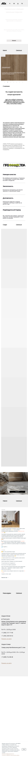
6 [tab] (20, 82)
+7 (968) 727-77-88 (7, 632)
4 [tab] (14, 82)
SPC (4, 691)
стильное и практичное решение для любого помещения (13, 73)
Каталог (5, 686)
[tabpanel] (14, 67)
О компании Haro (19, 701)
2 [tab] (8, 82)
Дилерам (5, 713)
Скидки (4, 699)
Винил (4, 693)
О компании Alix (19, 699)
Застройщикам (7, 715)
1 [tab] (5, 82)
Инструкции (17, 691)
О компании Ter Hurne (20, 704)
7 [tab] (23, 82)
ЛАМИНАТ (6, 67)
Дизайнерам (6, 711)
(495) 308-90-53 (7, 726)
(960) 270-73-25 (7, 728)
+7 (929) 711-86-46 (7, 657)
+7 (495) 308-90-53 (7, 636)
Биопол (4, 695)
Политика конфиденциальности (10, 736)
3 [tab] (11, 82)
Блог (16, 695)
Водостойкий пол (7, 696)
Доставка (17, 688)
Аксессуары (6, 698)
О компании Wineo (19, 703)
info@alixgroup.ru (7, 732)
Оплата (16, 690)
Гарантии (17, 693)
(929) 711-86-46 (7, 730)
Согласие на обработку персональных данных (10, 755)
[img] (3, 3)
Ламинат (5, 690)
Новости (17, 696)
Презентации (18, 698)
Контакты (6, 723)
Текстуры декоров (8, 717)
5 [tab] (17, 82)
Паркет (4, 688)
